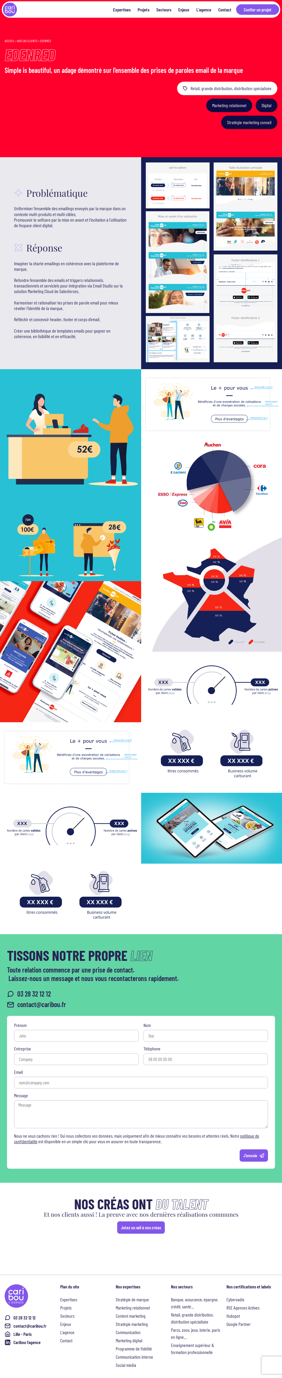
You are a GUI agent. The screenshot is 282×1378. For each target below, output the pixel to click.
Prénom (20, 1025)
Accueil (10, 41)
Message (21, 1095)
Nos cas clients (27, 41)
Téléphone (151, 1048)
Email (18, 1072)
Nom (147, 1025)
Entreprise (22, 1048)
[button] (229, 105)
